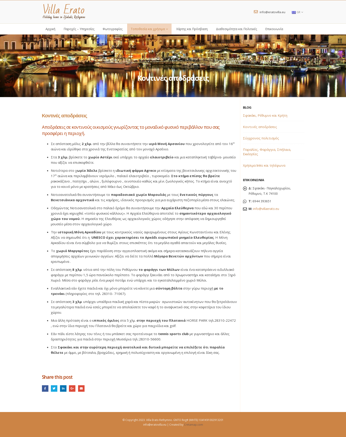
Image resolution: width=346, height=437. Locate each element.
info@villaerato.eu (266, 209)
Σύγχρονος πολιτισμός (261, 138)
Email (81, 388)
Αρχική (50, 29)
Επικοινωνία (274, 29)
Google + (72, 388)
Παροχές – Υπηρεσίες (79, 29)
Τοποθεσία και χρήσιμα (148, 29)
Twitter (54, 388)
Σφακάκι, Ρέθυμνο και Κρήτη (265, 115)
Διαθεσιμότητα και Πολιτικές (236, 29)
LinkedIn (63, 388)
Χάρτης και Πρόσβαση (192, 29)
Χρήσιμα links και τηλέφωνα (264, 165)
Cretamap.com (193, 425)
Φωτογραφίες (112, 29)
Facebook (45, 388)
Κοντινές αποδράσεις (260, 126)
